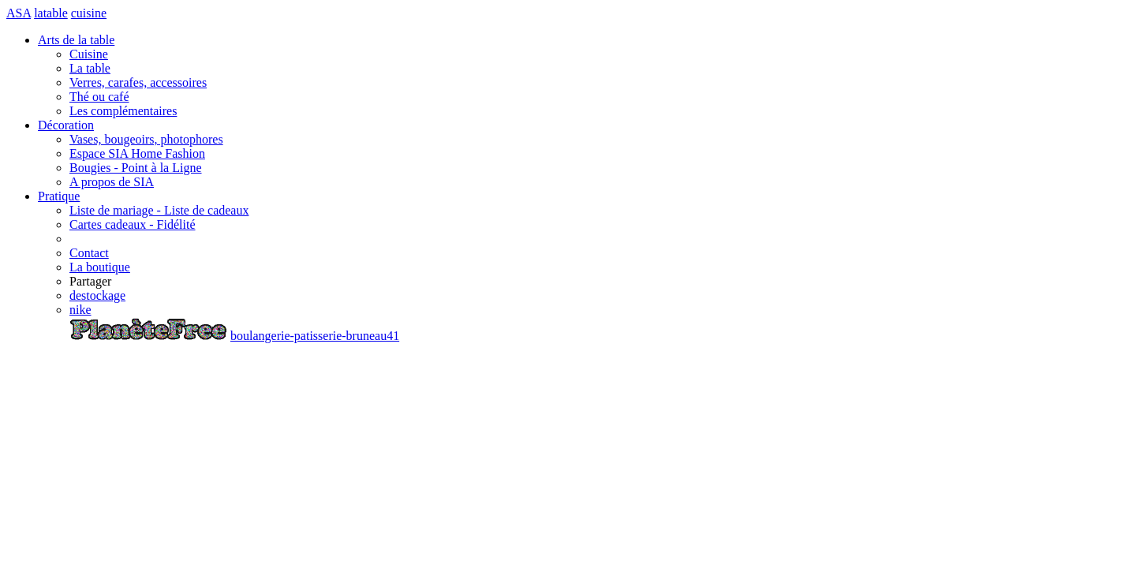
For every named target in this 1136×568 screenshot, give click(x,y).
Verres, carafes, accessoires (138, 82)
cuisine (88, 13)
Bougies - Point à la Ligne (135, 167)
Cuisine (88, 54)
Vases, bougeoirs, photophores (146, 139)
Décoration (66, 125)
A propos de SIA (111, 182)
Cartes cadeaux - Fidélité (132, 224)
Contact (89, 253)
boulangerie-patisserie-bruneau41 (314, 335)
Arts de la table (76, 40)
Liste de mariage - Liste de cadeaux (158, 210)
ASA (18, 13)
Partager (90, 281)
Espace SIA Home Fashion (137, 153)
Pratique (59, 196)
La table (89, 68)
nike (80, 309)
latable (51, 13)
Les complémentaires (123, 111)
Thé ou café (99, 96)
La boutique (99, 267)
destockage (97, 295)
